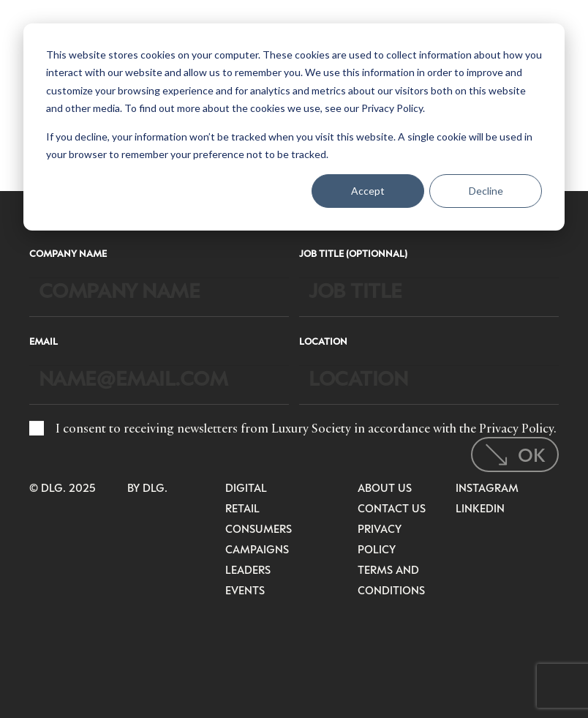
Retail (242, 508)
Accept (368, 190)
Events (245, 590)
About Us (385, 487)
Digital (246, 487)
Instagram (487, 487)
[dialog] (294, 127)
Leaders (248, 569)
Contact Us (392, 508)
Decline (486, 190)
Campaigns (257, 549)
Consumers (258, 528)
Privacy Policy (516, 428)
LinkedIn (480, 508)
